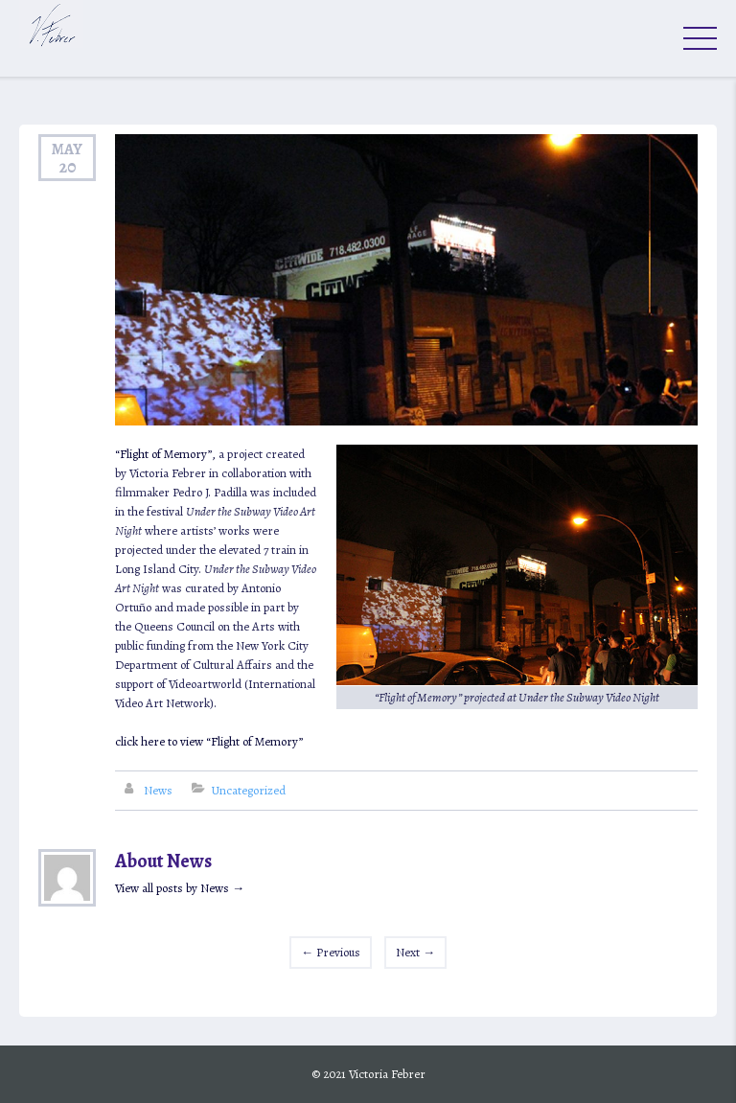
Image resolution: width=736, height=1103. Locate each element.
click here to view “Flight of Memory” (209, 741)
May (67, 149)
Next (415, 952)
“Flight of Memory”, (166, 454)
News (158, 790)
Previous (330, 952)
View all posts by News (179, 888)
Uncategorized (248, 790)
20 (67, 166)
